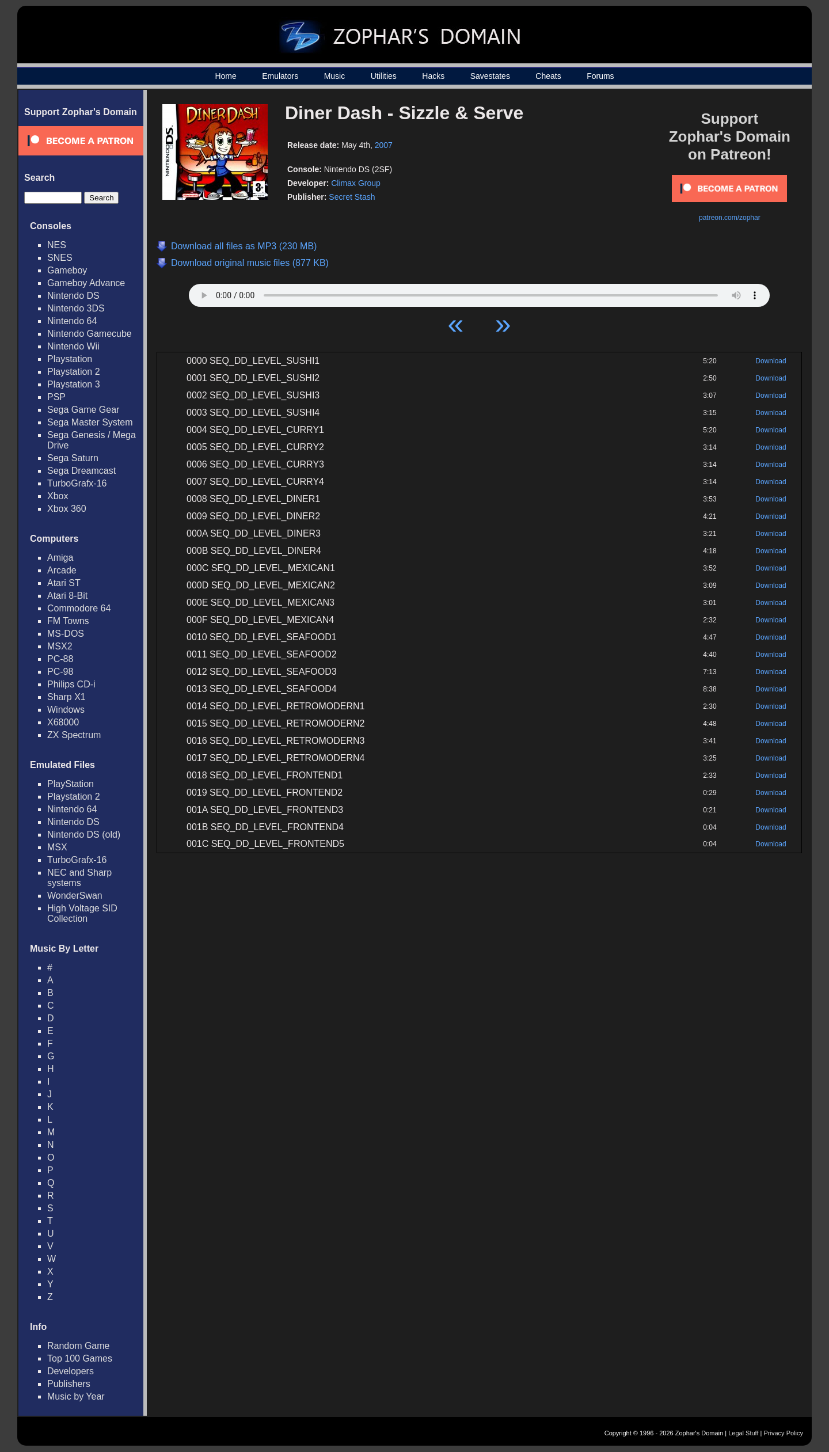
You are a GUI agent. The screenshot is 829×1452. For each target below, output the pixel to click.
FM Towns (68, 621)
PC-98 (60, 671)
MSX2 (60, 646)
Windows (66, 709)
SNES (60, 258)
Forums (600, 76)
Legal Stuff (743, 1433)
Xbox (57, 496)
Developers (70, 1371)
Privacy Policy (783, 1433)
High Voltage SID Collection (82, 913)
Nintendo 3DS (76, 308)
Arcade (62, 570)
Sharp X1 (66, 697)
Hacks (433, 76)
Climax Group (356, 183)
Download (770, 361)
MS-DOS (65, 633)
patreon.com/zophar (729, 218)
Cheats (548, 76)
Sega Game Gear (83, 410)
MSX (57, 847)
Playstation (69, 359)
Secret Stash (352, 197)
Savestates (490, 76)
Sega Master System (90, 422)
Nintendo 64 (72, 321)
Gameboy (67, 270)
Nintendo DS (73, 296)
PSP (56, 397)
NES (56, 245)
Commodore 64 (79, 608)
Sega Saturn (72, 458)
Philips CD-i (71, 684)
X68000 (63, 722)
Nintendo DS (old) (83, 834)
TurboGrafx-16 (77, 483)
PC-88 (60, 659)
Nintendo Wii (73, 346)
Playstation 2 (73, 372)
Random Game (78, 1346)
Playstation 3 (73, 384)
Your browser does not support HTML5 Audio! (479, 292)
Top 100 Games (79, 1358)
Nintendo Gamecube (89, 334)
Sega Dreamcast (81, 471)
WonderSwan (74, 895)
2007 (384, 145)
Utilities (384, 76)
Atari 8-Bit (67, 595)
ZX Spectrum (74, 735)
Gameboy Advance (86, 283)
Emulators (280, 76)
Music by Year (76, 1396)
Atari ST (64, 583)
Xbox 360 (66, 509)
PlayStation (70, 784)
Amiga (60, 557)
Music (334, 76)
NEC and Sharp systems (79, 878)
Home (225, 76)
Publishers (68, 1384)
